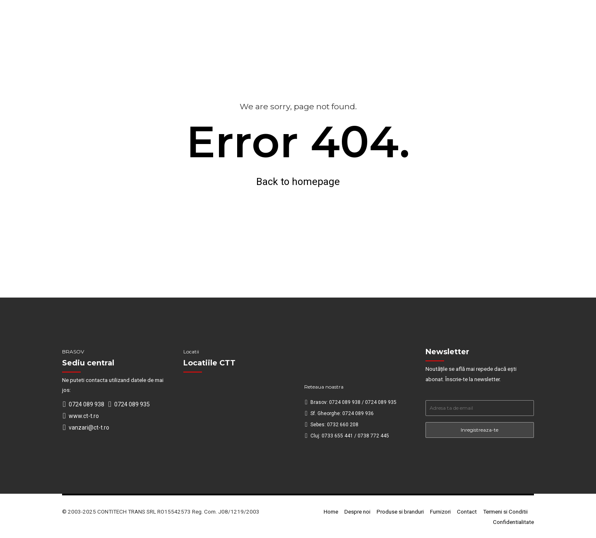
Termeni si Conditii (505, 511)
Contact (467, 511)
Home (331, 511)
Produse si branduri (400, 511)
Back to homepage (298, 181)
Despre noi (357, 511)
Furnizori (440, 511)
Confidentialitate (513, 522)
